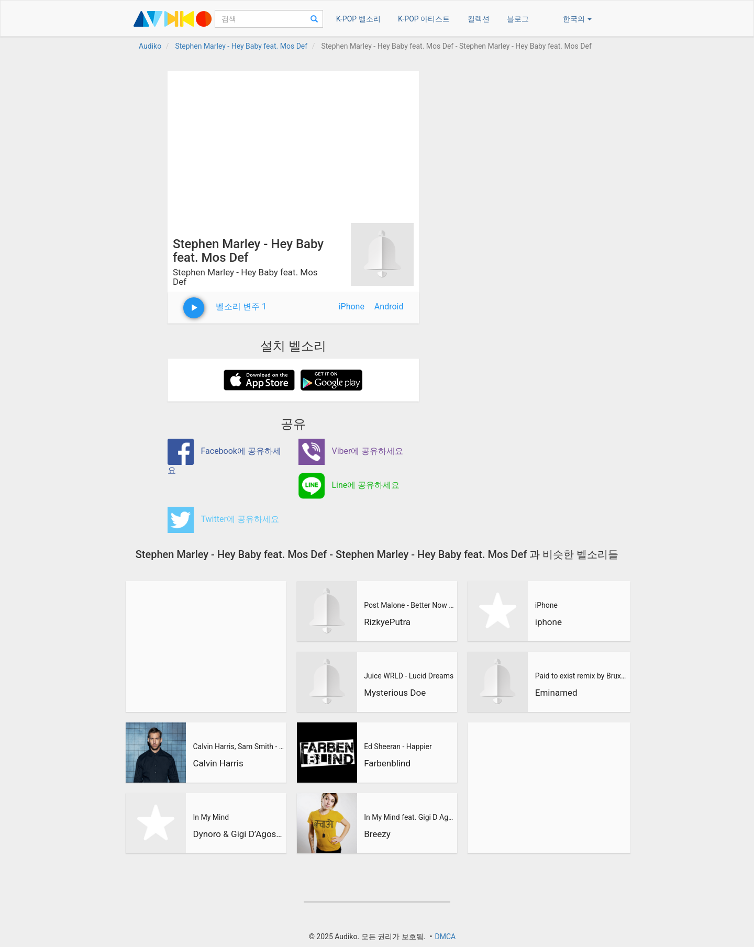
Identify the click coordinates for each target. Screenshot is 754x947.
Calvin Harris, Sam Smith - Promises (238, 746)
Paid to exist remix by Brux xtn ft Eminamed (581, 676)
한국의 (577, 19)
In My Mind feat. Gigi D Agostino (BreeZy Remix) (409, 817)
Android (389, 306)
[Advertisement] (293, 144)
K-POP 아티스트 (424, 19)
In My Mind (211, 817)
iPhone (351, 306)
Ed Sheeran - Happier (398, 746)
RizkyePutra (387, 622)
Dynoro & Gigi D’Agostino (238, 834)
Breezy (377, 834)
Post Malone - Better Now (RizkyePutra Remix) (409, 605)
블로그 (518, 19)
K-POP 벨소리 (358, 19)
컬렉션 (479, 19)
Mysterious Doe (395, 692)
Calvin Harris (218, 763)
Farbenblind (387, 763)
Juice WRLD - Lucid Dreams (408, 676)
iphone (548, 622)
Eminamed (556, 692)
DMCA (445, 936)
